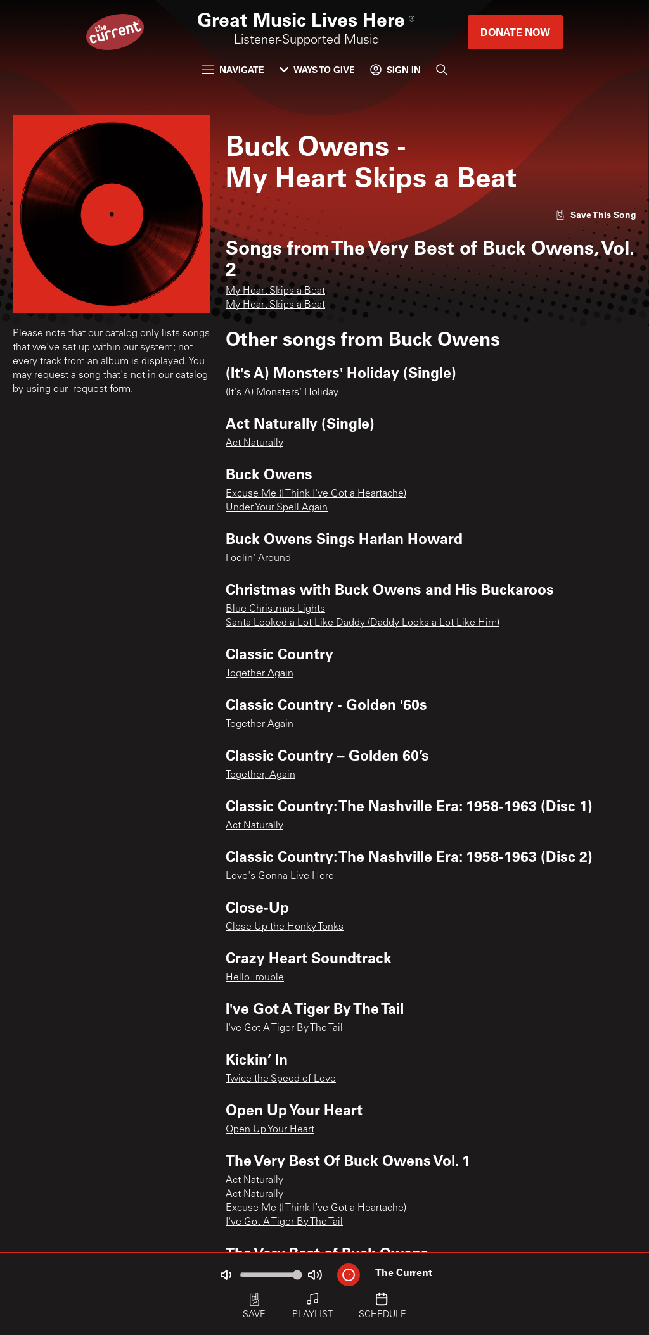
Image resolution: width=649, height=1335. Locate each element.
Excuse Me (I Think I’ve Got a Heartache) (316, 1208)
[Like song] (595, 214)
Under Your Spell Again (277, 508)
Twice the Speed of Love (281, 1079)
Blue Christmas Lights (275, 609)
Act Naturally (254, 443)
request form (102, 389)
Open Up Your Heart (270, 1130)
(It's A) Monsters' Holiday (282, 393)
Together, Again (260, 775)
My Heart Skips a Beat (275, 291)
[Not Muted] (226, 1275)
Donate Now (515, 32)
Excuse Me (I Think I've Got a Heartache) (316, 494)
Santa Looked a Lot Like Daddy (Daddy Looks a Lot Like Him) (362, 623)
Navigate (233, 69)
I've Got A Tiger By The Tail (284, 1028)
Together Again (259, 674)
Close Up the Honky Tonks (285, 927)
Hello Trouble (255, 978)
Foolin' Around (258, 559)
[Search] (442, 69)
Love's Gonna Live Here (280, 876)
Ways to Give (317, 69)
